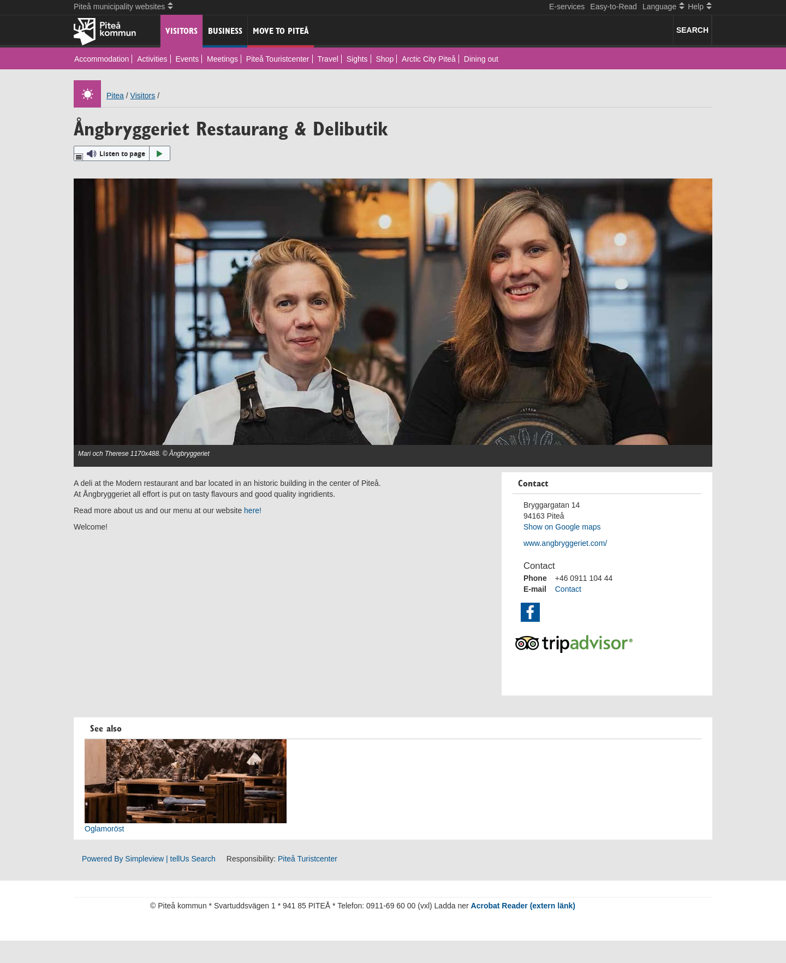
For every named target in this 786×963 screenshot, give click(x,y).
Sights (357, 59)
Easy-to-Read (613, 6)
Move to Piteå (281, 31)
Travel (327, 59)
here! (252, 510)
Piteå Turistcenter (307, 858)
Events (187, 59)
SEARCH (692, 30)
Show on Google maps (562, 526)
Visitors (181, 31)
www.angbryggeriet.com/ (565, 543)
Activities (152, 59)
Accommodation (101, 59)
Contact (568, 589)
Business (225, 31)
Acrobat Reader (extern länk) (523, 905)
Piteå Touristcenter (277, 59)
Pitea (115, 95)
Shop (385, 59)
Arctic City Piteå (429, 59)
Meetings (222, 59)
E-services (567, 6)
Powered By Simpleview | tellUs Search (149, 858)
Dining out (481, 59)
